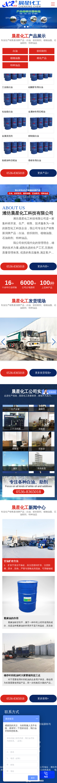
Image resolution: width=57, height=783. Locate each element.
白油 (15, 51)
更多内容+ (43, 266)
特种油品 (15, 65)
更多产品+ (43, 173)
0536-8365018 (15, 173)
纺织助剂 (42, 51)
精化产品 (42, 58)
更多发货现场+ (43, 372)
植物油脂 (15, 58)
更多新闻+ (43, 698)
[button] (54, 342)
